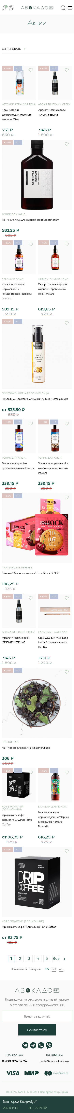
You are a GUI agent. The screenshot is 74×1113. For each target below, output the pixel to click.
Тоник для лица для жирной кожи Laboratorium (30, 219)
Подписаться (37, 1030)
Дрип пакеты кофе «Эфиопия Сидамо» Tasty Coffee (17, 819)
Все (55, 958)
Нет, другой (38, 1108)
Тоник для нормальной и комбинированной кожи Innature (53, 468)
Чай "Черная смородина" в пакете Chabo (26, 747)
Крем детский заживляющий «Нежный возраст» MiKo (16, 114)
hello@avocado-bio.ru (54, 1061)
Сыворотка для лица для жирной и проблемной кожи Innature (52, 289)
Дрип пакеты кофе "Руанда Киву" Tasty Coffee (29, 926)
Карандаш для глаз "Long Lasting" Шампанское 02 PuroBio (53, 642)
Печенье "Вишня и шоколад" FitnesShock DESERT (30, 573)
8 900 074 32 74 (14, 1061)
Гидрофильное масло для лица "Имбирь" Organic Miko (35, 398)
